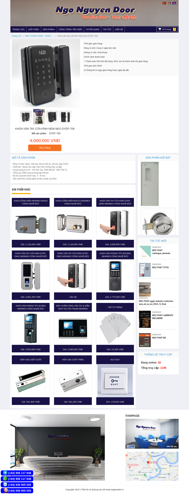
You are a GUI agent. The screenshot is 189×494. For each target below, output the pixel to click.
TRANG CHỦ (18, 29)
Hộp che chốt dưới (30, 360)
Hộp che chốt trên (73, 360)
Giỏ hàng (167, 29)
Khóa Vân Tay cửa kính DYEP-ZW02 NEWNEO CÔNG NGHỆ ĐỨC (115, 202)
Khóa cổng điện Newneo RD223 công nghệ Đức (31, 202)
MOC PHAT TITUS (160, 267)
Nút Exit (115, 360)
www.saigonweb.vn (115, 489)
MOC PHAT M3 (159, 338)
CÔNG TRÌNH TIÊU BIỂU (70, 29)
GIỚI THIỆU (33, 29)
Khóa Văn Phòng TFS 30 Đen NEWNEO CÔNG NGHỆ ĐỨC (31, 307)
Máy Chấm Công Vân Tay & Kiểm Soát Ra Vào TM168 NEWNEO (72, 307)
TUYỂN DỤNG (92, 29)
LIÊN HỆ (119, 29)
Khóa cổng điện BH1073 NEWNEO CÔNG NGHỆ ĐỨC (73, 202)
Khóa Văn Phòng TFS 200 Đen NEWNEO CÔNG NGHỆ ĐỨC (115, 254)
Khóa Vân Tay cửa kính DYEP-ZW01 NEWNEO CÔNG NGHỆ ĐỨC (30, 254)
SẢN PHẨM (49, 29)
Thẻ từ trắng (115, 307)
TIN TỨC (107, 29)
